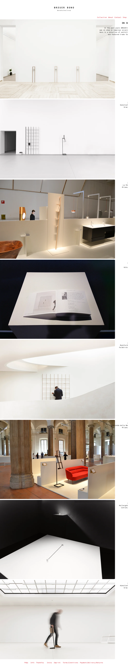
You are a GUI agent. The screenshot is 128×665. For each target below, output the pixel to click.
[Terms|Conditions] (71, 662)
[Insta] (49, 662)
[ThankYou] (40, 662)
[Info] (32, 662)
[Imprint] (57, 662)
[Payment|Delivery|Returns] (91, 662)
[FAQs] (27, 662)
